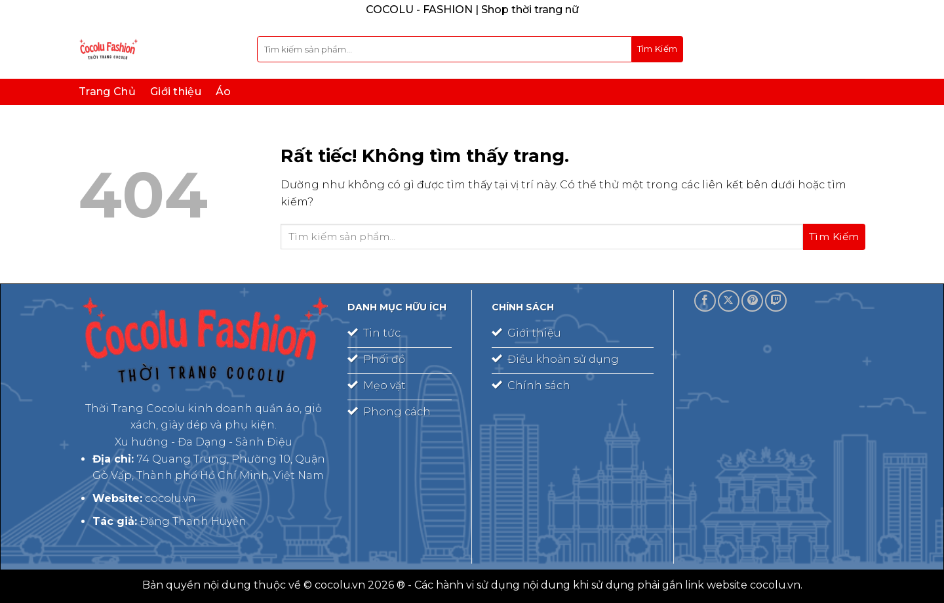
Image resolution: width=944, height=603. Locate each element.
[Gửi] (657, 49)
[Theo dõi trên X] (728, 301)
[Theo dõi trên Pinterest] (752, 301)
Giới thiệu (175, 91)
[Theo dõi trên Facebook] (705, 301)
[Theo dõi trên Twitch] (776, 301)
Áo (223, 91)
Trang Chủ (107, 91)
